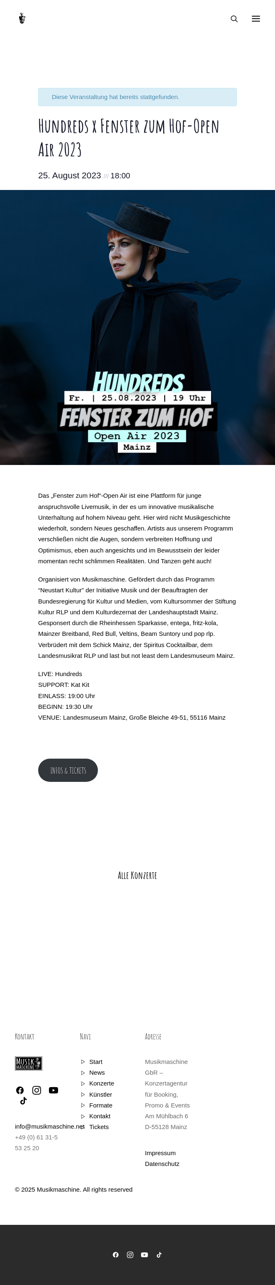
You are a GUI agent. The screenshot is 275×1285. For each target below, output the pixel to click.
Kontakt (99, 1116)
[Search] (230, 18)
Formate (100, 1105)
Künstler (100, 1094)
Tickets (99, 1126)
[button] (256, 18)
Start (95, 1061)
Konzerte (101, 1083)
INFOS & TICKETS (68, 770)
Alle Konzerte (137, 875)
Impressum (160, 1152)
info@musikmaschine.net (50, 1126)
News (97, 1072)
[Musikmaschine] (22, 18)
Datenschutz (162, 1163)
